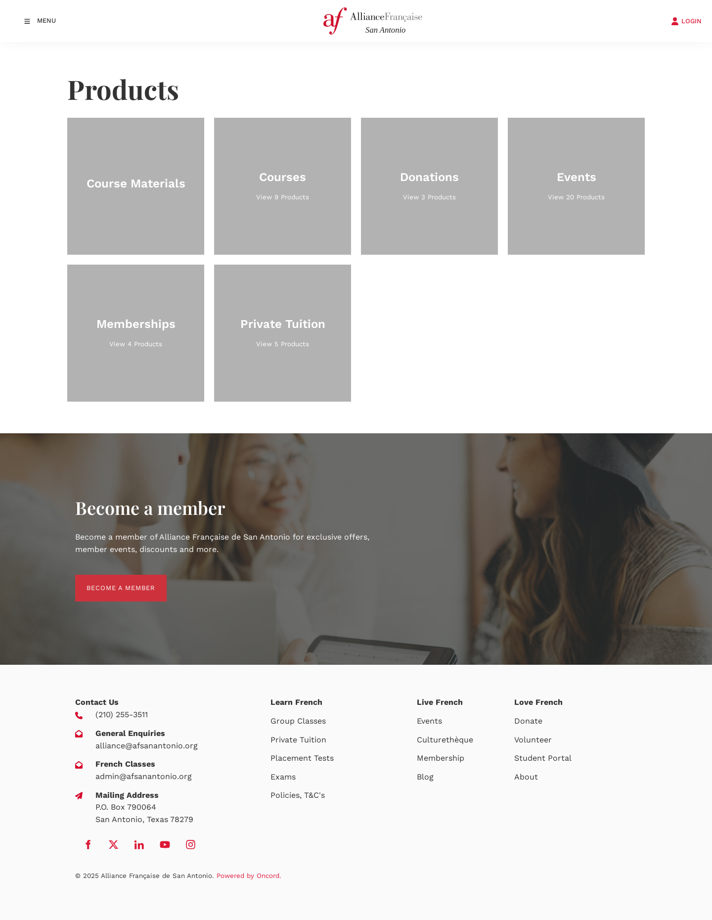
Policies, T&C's (297, 795)
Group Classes (298, 721)
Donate (528, 721)
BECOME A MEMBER (109, 580)
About (526, 777)
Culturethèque (445, 739)
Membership (440, 758)
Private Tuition (298, 739)
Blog (425, 777)
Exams (283, 777)
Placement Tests (302, 758)
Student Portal (543, 758)
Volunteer (533, 739)
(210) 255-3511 (121, 714)
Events (429, 721)
